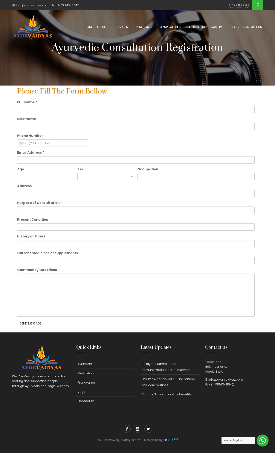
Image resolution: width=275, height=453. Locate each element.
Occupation (148, 169)
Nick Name (26, 119)
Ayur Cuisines (170, 27)
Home (89, 27)
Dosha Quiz (198, 27)
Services (121, 27)
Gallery (217, 27)
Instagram (239, 5)
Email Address (30, 152)
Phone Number (30, 135)
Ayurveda (85, 364)
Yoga (81, 392)
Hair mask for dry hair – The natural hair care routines (168, 382)
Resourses (144, 27)
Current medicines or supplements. (48, 253)
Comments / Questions (37, 270)
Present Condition (32, 219)
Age (20, 169)
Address (24, 186)
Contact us (252, 27)
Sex (80, 169)
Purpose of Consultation (39, 202)
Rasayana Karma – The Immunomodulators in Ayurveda (166, 367)
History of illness (31, 236)
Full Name (27, 102)
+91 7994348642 (67, 5)
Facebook (232, 5)
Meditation (86, 373)
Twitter (246, 5)
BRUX (168, 440)
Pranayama (86, 382)
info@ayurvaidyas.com (32, 5)
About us (104, 27)
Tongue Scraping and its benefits (167, 394)
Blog (235, 27)
